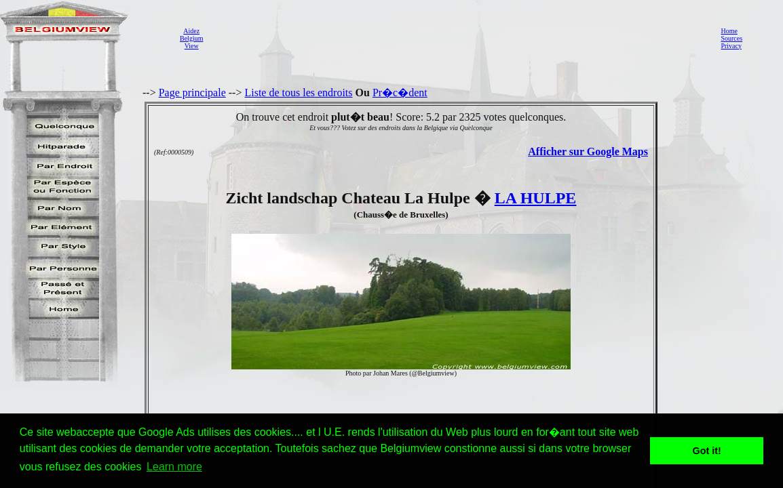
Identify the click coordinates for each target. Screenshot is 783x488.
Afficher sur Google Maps (588, 151)
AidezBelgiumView (191, 38)
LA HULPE (536, 198)
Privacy (731, 45)
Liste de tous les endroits (298, 92)
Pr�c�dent (400, 92)
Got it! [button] (707, 450)
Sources (731, 38)
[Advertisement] (458, 37)
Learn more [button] (174, 466)
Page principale (192, 92)
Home (729, 31)
